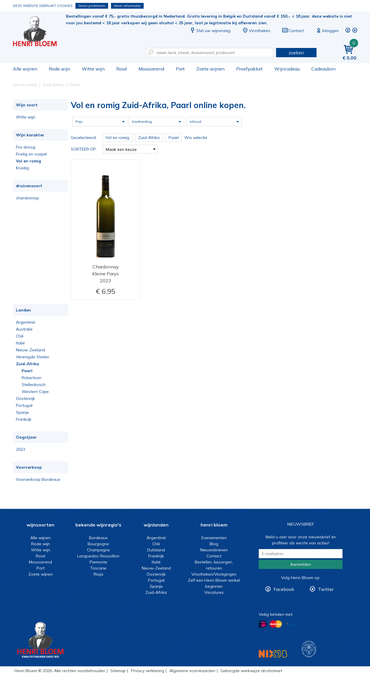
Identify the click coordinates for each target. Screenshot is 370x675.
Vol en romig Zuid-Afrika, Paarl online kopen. (38, 32)
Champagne (98, 549)
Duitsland (156, 549)
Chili (19, 336)
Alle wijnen (25, 69)
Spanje (22, 412)
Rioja (98, 574)
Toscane (98, 568)
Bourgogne (98, 543)
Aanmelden (300, 564)
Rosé (121, 69)
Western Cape (35, 391)
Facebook (283, 589)
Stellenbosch (34, 384)
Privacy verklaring (147, 670)
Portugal (24, 405)
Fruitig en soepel (31, 154)
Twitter (326, 589)
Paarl (27, 370)
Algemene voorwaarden (192, 670)
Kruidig (22, 167)
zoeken (296, 52)
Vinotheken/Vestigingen (213, 574)
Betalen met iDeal (263, 624)
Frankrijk (24, 419)
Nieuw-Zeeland (30, 350)
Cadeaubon (323, 69)
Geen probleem (91, 5)
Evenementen (214, 537)
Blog (214, 543)
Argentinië (25, 322)
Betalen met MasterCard (276, 624)
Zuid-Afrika (27, 363)
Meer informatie (127, 5)
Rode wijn (59, 69)
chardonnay (27, 198)
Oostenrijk (25, 398)
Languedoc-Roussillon (98, 556)
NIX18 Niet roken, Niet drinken (273, 654)
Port (180, 69)
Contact (293, 30)
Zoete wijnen (210, 69)
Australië (24, 329)
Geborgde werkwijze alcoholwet (251, 670)
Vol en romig (28, 161)
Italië (20, 343)
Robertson (31, 377)
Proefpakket (249, 69)
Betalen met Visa (290, 624)
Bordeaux (98, 537)
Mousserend (151, 69)
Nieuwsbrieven (214, 549)
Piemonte (98, 562)
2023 (20, 449)
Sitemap (118, 670)
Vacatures (214, 592)
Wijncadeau (287, 69)
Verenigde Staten (32, 356)
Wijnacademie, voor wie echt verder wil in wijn (308, 649)
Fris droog (25, 147)
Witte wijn (93, 69)
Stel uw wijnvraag (209, 30)
